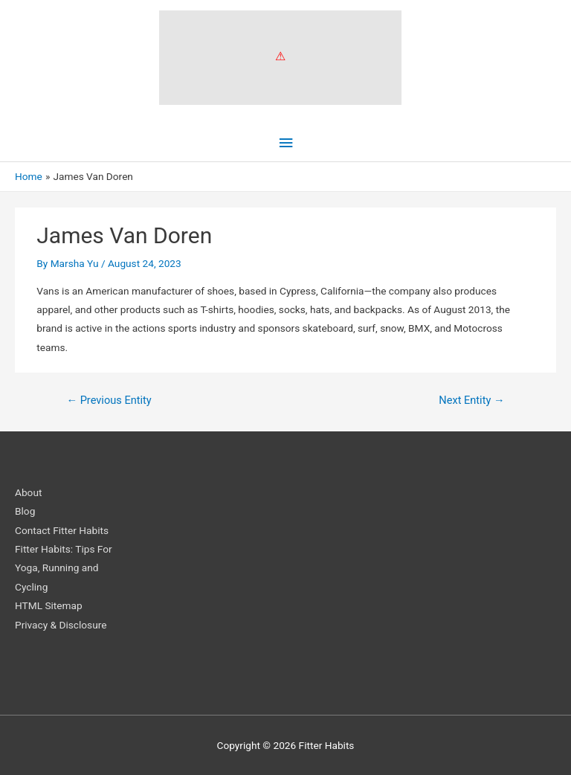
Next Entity (471, 400)
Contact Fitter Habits (62, 530)
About (28, 492)
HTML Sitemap (49, 605)
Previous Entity (108, 400)
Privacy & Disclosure (60, 625)
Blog (25, 511)
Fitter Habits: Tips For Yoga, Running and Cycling (63, 568)
